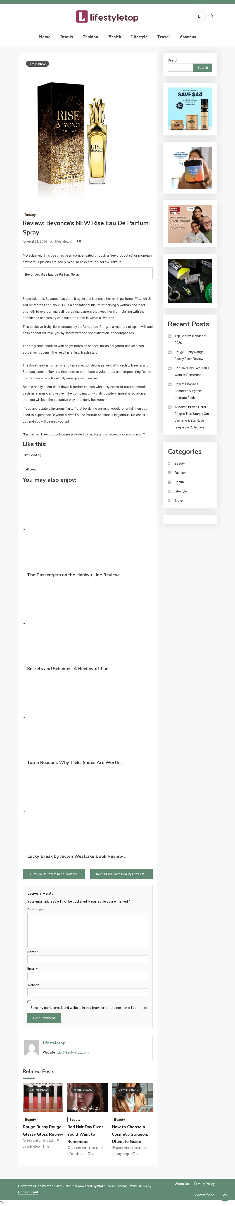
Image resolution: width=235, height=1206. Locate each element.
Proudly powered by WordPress (90, 1186)
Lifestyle (139, 37)
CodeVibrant (28, 1192)
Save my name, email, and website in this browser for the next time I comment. (89, 1008)
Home (44, 37)
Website (33, 985)
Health (114, 37)
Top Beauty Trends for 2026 (191, 339)
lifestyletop (63, 241)
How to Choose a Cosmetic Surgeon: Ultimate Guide (130, 1134)
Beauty (66, 37)
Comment (36, 910)
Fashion (90, 37)
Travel (163, 37)
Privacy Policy (204, 1184)
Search (173, 60)
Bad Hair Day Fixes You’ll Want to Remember (85, 1134)
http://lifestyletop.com (72, 1052)
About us (188, 37)
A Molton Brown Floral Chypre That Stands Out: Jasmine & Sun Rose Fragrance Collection (192, 417)
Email (32, 969)
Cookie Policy (205, 1194)
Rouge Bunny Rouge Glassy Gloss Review (189, 355)
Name (33, 952)
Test (3, 1203)
